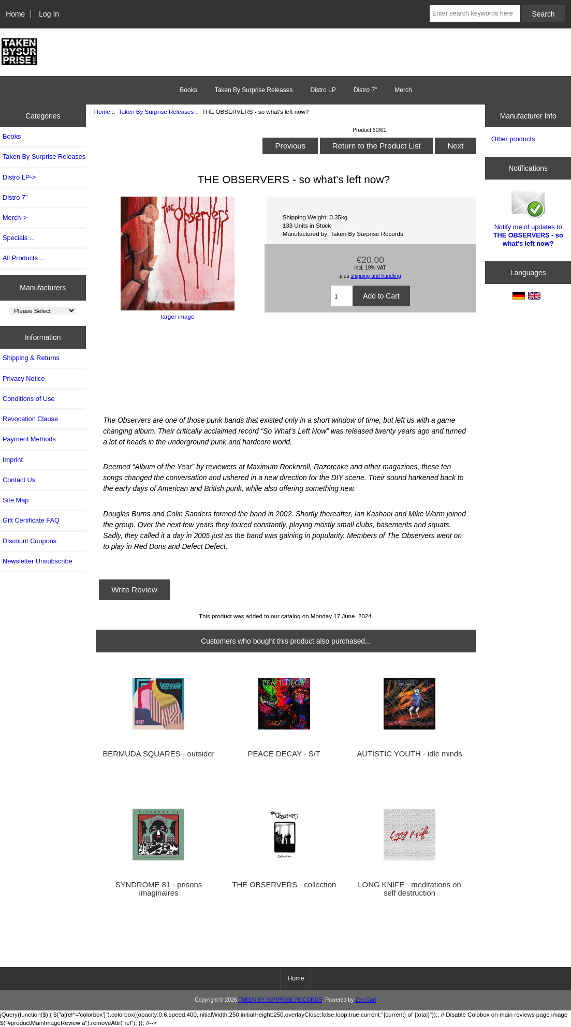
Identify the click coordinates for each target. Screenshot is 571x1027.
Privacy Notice (24, 378)
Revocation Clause (30, 419)
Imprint (13, 460)
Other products (513, 139)
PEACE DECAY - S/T (284, 754)
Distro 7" (365, 90)
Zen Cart (365, 1000)
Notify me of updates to (528, 218)
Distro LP (322, 90)
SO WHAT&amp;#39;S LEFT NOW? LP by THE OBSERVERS (286, 366)
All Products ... (24, 258)
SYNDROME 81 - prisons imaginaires (158, 889)
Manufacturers (43, 288)
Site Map (15, 500)
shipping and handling (375, 276)
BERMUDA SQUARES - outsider (158, 754)
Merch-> (15, 217)
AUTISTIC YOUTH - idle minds (409, 754)
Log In (49, 14)
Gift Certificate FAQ (31, 520)
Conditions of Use (29, 399)
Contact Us (19, 480)
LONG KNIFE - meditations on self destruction (409, 889)
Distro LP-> (19, 177)
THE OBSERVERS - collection (284, 885)
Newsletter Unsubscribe (37, 561)
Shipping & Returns (31, 358)
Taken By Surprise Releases (156, 111)
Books (188, 90)
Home (15, 14)
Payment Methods (29, 439)
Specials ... (19, 238)
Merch (403, 90)
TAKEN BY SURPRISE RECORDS (280, 1000)
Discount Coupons (29, 541)
